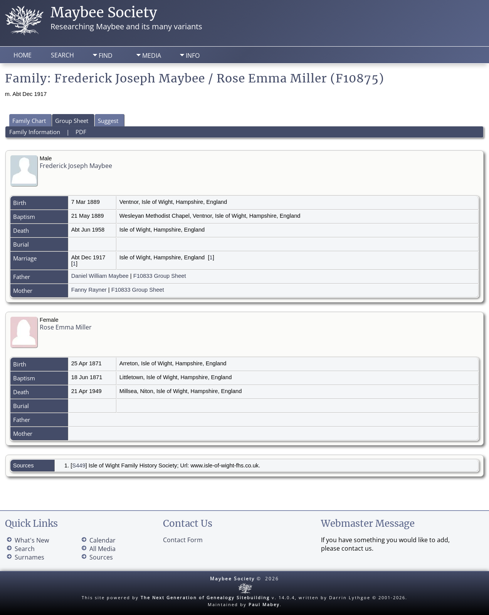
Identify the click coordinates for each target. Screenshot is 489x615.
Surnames (29, 557)
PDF (81, 132)
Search (62, 55)
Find (106, 55)
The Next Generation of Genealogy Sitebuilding (205, 597)
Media (151, 55)
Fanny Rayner (89, 290)
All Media (102, 548)
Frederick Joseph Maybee (76, 165)
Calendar (102, 540)
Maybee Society (103, 12)
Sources (101, 557)
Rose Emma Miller (66, 327)
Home (22, 55)
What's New (32, 540)
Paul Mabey (264, 604)
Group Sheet (71, 120)
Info (193, 55)
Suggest (108, 120)
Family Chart (29, 120)
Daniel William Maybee (100, 276)
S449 (78, 465)
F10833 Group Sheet (159, 276)
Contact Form (183, 540)
